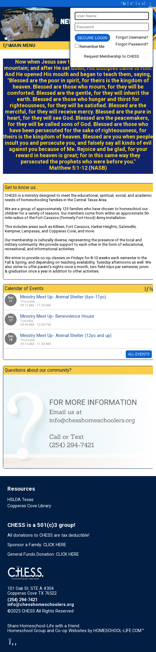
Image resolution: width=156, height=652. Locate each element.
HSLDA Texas (20, 499)
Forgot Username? (132, 37)
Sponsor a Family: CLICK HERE (36, 544)
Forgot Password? (132, 44)
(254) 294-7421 (22, 599)
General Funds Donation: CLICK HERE (43, 554)
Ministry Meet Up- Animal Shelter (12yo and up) (66, 335)
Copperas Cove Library (29, 505)
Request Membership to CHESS (111, 56)
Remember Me (91, 46)
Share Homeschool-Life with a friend (43, 626)
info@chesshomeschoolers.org (40, 604)
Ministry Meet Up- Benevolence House (57, 316)
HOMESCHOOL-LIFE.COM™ (118, 630)
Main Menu (19, 45)
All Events (138, 354)
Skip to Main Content (99, 611)
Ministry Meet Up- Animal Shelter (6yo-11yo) (63, 297)
